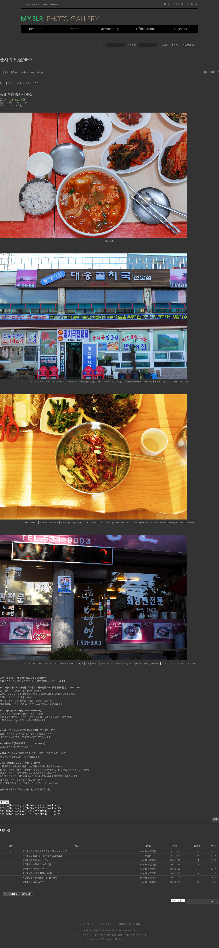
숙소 (19, 83)
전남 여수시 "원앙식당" (38, 869)
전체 (2, 83)
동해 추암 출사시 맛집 (16, 94)
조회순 (31, 72)
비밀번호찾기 (189, 45)
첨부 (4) (4, 802)
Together (180, 29)
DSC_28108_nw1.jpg (31, 811)
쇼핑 (28, 83)
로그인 (207, 72)
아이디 (100, 45)
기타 (36, 83)
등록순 (14, 72)
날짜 (175, 846)
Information (145, 29)
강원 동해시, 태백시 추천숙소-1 (42, 873)
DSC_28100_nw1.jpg (31, 814)
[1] (49, 864)
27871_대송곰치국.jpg (31, 805)
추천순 (40, 72)
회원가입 (176, 45)
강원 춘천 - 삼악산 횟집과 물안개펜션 (45, 856)
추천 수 (197, 846)
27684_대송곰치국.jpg (31, 808)
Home (167, 4)
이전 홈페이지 (192, 4)
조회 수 (213, 846)
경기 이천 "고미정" (36, 882)
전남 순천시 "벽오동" (37, 864)
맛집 (11, 83)
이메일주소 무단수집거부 (129, 924)
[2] (66, 851)
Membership (109, 29)
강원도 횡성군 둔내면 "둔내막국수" (44, 878)
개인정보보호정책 (104, 924)
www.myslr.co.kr (50, 4)
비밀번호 (132, 45)
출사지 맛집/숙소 (16, 60)
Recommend (39, 29)
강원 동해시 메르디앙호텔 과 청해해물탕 (46, 851)
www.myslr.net (32, 4)
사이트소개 (178, 4)
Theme (74, 29)
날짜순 (23, 72)
